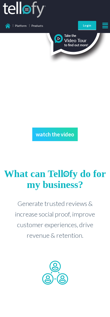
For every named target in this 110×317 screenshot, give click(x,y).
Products (37, 25)
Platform (21, 25)
